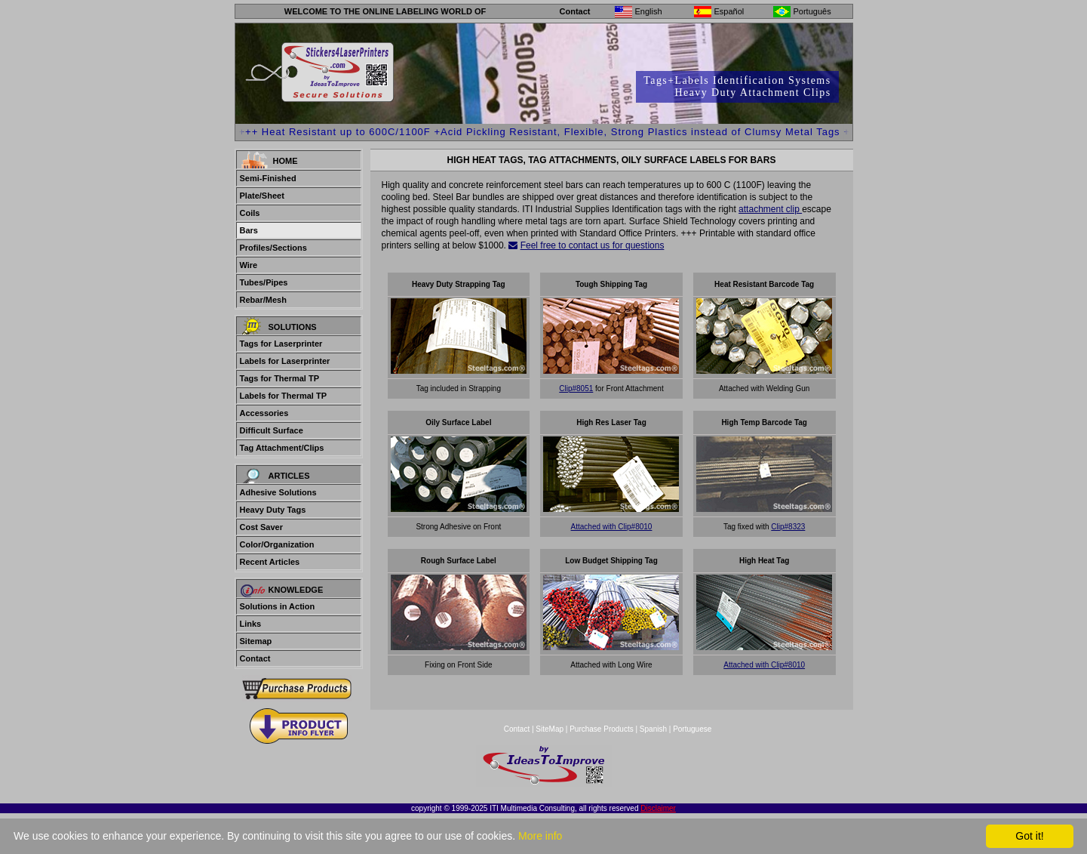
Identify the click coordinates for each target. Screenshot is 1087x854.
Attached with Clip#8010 (612, 527)
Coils (250, 212)
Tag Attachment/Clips (282, 447)
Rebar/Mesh (263, 299)
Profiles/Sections (273, 247)
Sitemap (256, 641)
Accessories (264, 413)
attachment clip (770, 209)
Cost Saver (261, 527)
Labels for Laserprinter (285, 360)
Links (251, 623)
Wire (249, 265)
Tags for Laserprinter (281, 343)
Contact (575, 11)
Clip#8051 (576, 388)
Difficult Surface (271, 430)
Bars (249, 230)
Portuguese (692, 729)
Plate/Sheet (262, 195)
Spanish (653, 729)
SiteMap (550, 729)
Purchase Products (602, 729)
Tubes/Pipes (264, 282)
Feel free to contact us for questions (592, 245)
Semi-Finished (268, 178)
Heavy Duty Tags (273, 509)
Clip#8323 (788, 527)
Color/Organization (277, 544)
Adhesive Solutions (278, 492)
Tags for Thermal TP (280, 378)
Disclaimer (658, 808)
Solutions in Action (277, 606)
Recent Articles (270, 561)
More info (540, 836)
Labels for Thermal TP (283, 395)
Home (285, 160)
